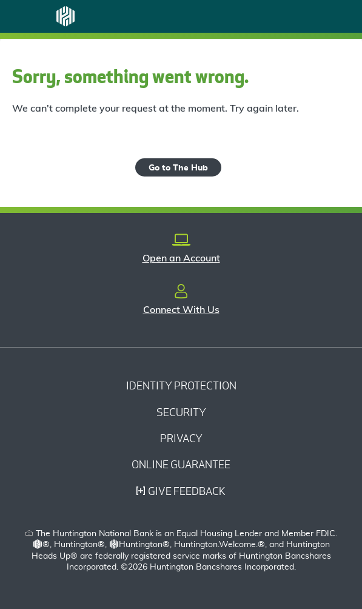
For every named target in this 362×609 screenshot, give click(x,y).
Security (181, 412)
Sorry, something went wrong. (130, 76)
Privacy (181, 438)
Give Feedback (181, 491)
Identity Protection (181, 385)
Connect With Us (181, 310)
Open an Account (181, 258)
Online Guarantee (181, 464)
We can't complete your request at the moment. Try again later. (155, 108)
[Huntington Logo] (65, 16)
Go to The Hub (178, 168)
